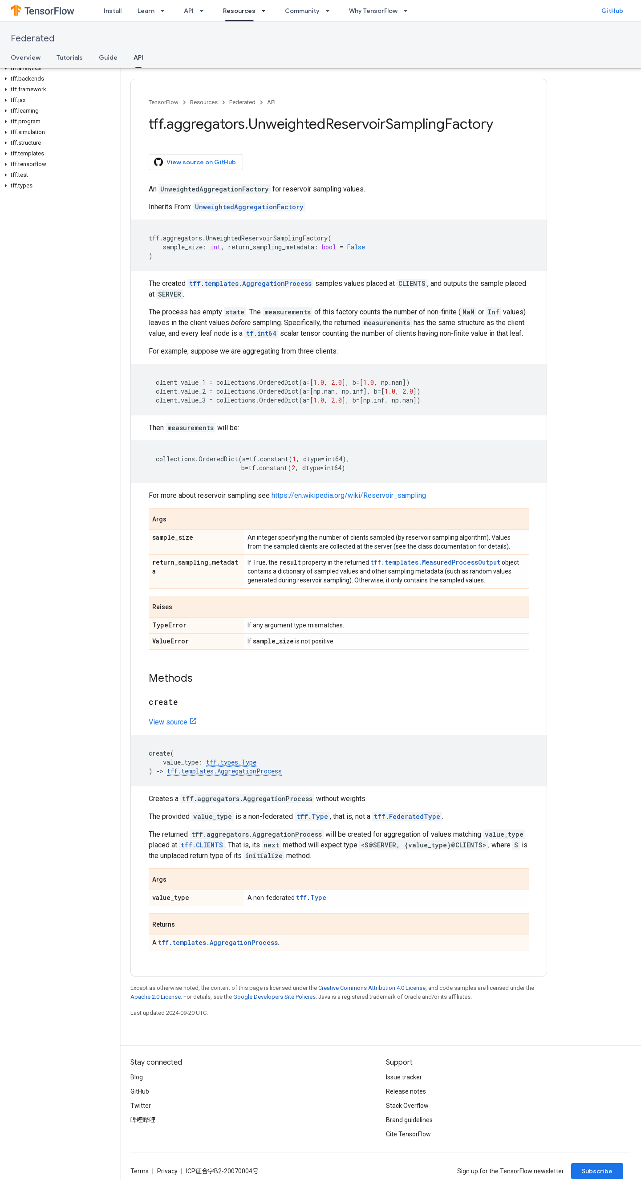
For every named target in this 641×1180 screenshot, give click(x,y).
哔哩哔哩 (142, 1119)
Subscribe (597, 1171)
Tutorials (70, 57)
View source (168, 722)
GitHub (612, 11)
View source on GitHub (195, 162)
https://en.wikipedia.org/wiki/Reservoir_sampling (349, 495)
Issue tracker (404, 1077)
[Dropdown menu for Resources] (266, 10)
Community (302, 11)
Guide (108, 57)
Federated (32, 38)
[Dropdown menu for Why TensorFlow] (408, 10)
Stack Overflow (407, 1105)
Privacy (167, 1171)
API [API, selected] (138, 57)
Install (113, 11)
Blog (136, 1077)
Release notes (406, 1091)
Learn (146, 11)
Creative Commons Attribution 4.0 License (372, 988)
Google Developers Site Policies (274, 996)
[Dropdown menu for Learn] (165, 10)
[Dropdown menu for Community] (330, 10)
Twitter (140, 1105)
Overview (26, 57)
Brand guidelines (409, 1119)
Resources (204, 102)
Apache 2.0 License (155, 996)
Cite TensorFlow (408, 1134)
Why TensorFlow (373, 11)
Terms (139, 1171)
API (189, 11)
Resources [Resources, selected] (239, 11)
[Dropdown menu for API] (204, 10)
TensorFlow (164, 102)
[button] (58, 68)
